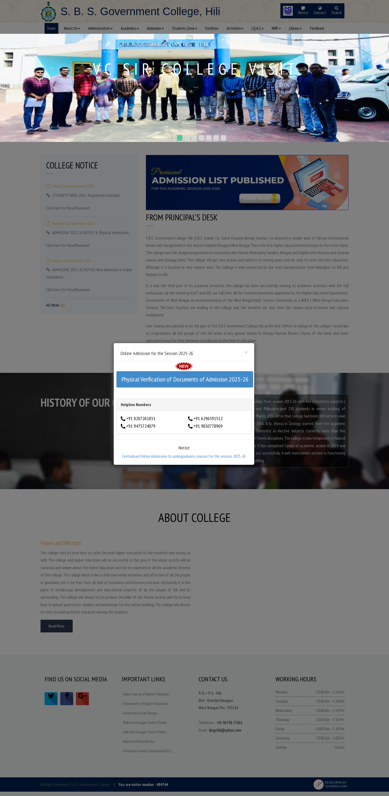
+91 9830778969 (208, 426)
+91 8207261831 (140, 418)
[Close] (246, 352)
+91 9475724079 (140, 426)
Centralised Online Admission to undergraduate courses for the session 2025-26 (184, 456)
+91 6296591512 (208, 418)
